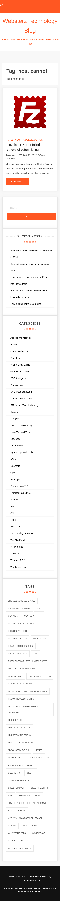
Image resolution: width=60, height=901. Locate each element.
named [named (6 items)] (38, 750)
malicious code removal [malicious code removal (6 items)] (21, 743)
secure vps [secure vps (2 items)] (14, 773)
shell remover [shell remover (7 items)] (16, 788)
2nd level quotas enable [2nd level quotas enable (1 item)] (21, 601)
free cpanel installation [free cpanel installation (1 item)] (21, 669)
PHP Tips (15, 479)
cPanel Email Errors (20, 365)
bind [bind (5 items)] (39, 608)
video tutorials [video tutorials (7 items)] (16, 811)
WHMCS (14, 553)
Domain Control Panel (21, 398)
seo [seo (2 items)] (29, 773)
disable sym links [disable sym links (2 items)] (17, 654)
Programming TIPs (19, 486)
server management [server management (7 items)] (19, 780)
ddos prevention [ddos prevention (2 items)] (17, 631)
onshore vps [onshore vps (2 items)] (15, 758)
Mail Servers (16, 445)
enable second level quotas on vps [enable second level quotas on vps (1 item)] (27, 661)
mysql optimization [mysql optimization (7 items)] (18, 750)
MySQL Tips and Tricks (21, 452)
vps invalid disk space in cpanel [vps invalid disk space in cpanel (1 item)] (25, 818)
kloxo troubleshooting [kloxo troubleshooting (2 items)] (21, 699)
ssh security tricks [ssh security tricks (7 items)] (29, 795)
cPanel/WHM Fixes (19, 371)
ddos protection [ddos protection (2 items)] (17, 638)
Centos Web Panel (19, 351)
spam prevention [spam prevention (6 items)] (40, 788)
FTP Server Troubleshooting (24, 140)
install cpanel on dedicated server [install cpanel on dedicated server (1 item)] (27, 691)
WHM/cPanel (17, 547)
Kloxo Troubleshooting (21, 425)
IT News (14, 418)
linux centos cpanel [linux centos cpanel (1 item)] (19, 728)
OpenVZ (14, 472)
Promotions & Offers (20, 493)
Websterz (13, 155)
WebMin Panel (17, 540)
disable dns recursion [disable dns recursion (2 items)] (20, 646)
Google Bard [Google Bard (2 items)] (15, 676)
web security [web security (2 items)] (30, 826)
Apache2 (14, 344)
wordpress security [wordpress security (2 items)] (19, 848)
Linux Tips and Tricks (20, 432)
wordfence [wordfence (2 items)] (38, 833)
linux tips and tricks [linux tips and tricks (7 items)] (19, 735)
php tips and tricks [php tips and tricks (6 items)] (39, 758)
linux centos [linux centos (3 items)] (15, 720)
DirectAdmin (16, 385)
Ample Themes (34, 891)
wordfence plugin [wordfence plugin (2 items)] (18, 841)
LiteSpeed (15, 439)
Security (14, 499)
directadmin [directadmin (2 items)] (40, 638)
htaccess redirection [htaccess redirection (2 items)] (20, 684)
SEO (12, 506)
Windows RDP (17, 560)
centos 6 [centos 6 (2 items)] (13, 616)
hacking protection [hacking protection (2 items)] (40, 676)
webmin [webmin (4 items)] (12, 826)
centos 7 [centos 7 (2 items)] (29, 616)
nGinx (13, 459)
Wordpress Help (18, 567)
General (14, 412)
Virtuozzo (15, 526)
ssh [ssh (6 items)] (10, 795)
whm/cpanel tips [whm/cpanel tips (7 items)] (17, 833)
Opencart (15, 466)
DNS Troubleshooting (21, 391)
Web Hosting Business (21, 533)
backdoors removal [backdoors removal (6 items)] (19, 608)
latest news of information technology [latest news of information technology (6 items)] (23, 709)
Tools (13, 520)
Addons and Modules (21, 338)
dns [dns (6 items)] (36, 654)
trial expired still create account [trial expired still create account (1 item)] (27, 803)
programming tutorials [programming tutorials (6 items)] (21, 765)
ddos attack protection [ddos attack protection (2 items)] (21, 623)
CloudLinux (16, 358)
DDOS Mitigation (18, 378)
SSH (12, 513)
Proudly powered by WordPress (22, 889)
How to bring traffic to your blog (25, 304)
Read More (17, 181)
